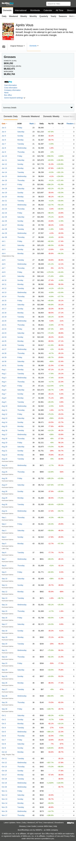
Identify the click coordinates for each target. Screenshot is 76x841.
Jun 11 (4, 160)
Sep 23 (4, 663)
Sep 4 (4, 537)
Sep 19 (4, 637)
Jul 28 (4, 353)
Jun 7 (4, 144)
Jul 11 (4, 284)
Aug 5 (4, 386)
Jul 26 (4, 345)
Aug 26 (4, 478)
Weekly (23, 16)
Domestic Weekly (51, 116)
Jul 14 (4, 296)
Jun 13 (4, 168)
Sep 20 (4, 644)
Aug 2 (4, 374)
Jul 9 (3, 276)
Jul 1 (3, 241)
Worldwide (35, 10)
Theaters (70, 124)
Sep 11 (4, 585)
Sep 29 (4, 702)
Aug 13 (4, 418)
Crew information (10, 88)
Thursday (21, 152)
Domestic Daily (11, 116)
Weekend (13, 16)
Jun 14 (4, 172)
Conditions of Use (53, 836)
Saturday (20, 132)
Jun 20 (4, 197)
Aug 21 (4, 451)
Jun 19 (4, 193)
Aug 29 (4, 498)
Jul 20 (4, 321)
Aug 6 (4, 390)
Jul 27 (4, 349)
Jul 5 (3, 260)
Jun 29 (4, 233)
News (6, 93)
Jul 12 (4, 288)
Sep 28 (4, 696)
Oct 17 (4, 775)
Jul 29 (4, 357)
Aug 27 (4, 485)
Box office (8, 95)
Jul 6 (3, 264)
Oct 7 (4, 740)
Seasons (63, 16)
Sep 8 (4, 566)
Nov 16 (4, 811)
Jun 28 (4, 229)
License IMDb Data (44, 826)
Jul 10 (4, 280)
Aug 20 (4, 447)
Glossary (22, 826)
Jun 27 (4, 225)
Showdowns (59, 823)
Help (55, 826)
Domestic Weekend (30, 116)
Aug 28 (4, 491)
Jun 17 (4, 184)
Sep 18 (4, 631)
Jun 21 (4, 201)
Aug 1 (4, 370)
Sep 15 (4, 611)
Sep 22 (4, 657)
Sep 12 (4, 592)
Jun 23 (4, 209)
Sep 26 (4, 683)
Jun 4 (4, 132)
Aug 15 (4, 426)
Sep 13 (4, 598)
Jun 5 (4, 136)
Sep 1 (4, 517)
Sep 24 (4, 670)
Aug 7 (4, 394)
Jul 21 (4, 325)
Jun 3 (4, 128)
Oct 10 (4, 752)
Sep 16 (4, 618)
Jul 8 (3, 272)
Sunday (20, 136)
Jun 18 (4, 188)
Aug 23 (4, 459)
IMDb (48, 830)
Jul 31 (4, 365)
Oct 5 (4, 732)
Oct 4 (4, 728)
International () (12, 66)
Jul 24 (4, 337)
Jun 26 (4, 221)
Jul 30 (4, 361)
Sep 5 (4, 544)
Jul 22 (4, 329)
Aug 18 (4, 438)
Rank (31, 124)
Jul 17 (4, 309)
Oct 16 (4, 771)
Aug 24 (4, 465)
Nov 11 (4, 791)
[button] (73, 3)
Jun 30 (4, 237)
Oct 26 (4, 787)
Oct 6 (4, 736)
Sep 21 (4, 650)
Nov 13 (4, 799)
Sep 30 (4, 709)
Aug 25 (4, 472)
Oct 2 (4, 719)
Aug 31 (4, 511)
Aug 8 (4, 398)
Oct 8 (4, 744)
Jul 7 (3, 268)
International (21, 10)
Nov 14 (4, 803)
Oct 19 (4, 783)
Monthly (33, 16)
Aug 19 (4, 443)
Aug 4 (4, 382)
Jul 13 (4, 292)
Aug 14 (4, 422)
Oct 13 (4, 767)
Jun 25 (4, 217)
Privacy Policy (69, 836)
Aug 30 (4, 504)
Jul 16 (4, 305)
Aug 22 (4, 455)
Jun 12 (4, 164)
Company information (12, 90)
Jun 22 (4, 205)
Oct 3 (4, 724)
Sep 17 (4, 624)
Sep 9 (4, 572)
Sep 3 (4, 530)
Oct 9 (4, 748)
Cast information (10, 85)
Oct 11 (4, 758)
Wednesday (22, 148)
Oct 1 (4, 715)
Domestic (7, 10)
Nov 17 (4, 815)
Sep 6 (4, 552)
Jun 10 (4, 156)
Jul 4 (3, 253)
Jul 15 (4, 301)
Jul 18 (4, 313)
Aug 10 (4, 406)
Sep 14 (4, 605)
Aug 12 (4, 414)
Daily (4, 16)
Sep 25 (4, 676)
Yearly (53, 16)
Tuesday (20, 144)
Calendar (48, 10)
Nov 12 (4, 795)
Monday (20, 140)
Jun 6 (4, 140)
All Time (59, 10)
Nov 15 (4, 807)
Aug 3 (4, 378)
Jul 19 (4, 317)
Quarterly (43, 16)
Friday (19, 128)
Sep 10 (4, 579)
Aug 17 (4, 434)
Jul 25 (4, 341)
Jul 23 (4, 333)
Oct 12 (4, 763)
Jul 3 (3, 249)
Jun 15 (4, 176)
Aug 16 (4, 430)
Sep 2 (4, 524)
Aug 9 (4, 402)
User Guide (31, 826)
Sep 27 (4, 689)
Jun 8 (4, 148)
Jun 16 (4, 180)
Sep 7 (4, 559)
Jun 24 (4, 213)
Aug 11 (4, 410)
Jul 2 (3, 245)
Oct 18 (4, 779)
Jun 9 (4, 152)
